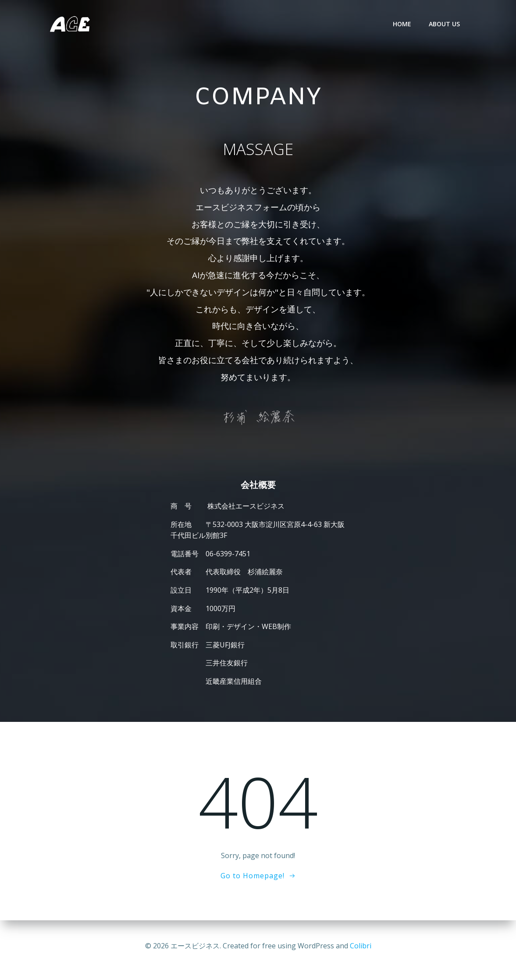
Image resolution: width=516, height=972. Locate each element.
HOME (402, 24)
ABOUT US (444, 24)
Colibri (360, 946)
